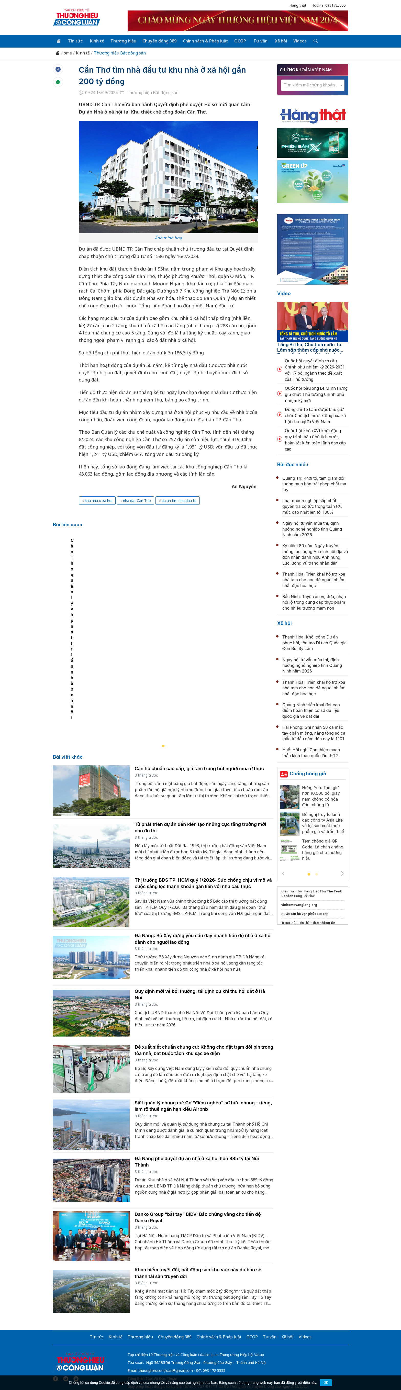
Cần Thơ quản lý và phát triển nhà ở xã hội (99, 676)
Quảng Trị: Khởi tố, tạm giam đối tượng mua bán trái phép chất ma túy (314, 483)
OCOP (237, 40)
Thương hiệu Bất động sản (120, 52)
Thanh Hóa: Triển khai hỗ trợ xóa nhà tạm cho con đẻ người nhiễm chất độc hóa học (314, 579)
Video (284, 293)
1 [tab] (308, 874)
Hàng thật (297, 5)
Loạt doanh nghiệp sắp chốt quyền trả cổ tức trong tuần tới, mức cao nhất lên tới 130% (312, 506)
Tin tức (74, 40)
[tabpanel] (166, 618)
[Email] (76, 1337)
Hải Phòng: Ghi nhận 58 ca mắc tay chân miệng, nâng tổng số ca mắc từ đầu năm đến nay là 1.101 (313, 732)
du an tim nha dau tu (179, 500)
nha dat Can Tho (137, 500)
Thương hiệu (121, 40)
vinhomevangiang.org (299, 904)
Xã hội (276, 40)
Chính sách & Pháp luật (202, 40)
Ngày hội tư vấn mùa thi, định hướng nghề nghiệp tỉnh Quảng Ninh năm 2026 (312, 528)
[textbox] (312, 84)
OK (326, 1383)
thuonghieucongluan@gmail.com (165, 1329)
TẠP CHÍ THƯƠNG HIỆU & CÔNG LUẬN (198, 1373)
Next (342, 873)
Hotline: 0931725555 (328, 5)
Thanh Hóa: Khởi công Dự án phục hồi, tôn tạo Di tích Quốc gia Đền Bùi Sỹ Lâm (314, 642)
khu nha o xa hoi (98, 500)
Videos (294, 40)
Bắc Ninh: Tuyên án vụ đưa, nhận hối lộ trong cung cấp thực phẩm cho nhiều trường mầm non (314, 601)
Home (63, 52)
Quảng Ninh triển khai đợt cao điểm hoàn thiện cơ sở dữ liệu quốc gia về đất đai (311, 710)
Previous (283, 873)
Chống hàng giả (308, 773)
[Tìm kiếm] (309, 40)
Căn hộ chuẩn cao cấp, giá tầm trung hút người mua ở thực (199, 727)
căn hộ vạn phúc (303, 913)
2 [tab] (316, 874)
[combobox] (312, 85)
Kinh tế (95, 40)
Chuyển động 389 (157, 40)
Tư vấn (256, 40)
